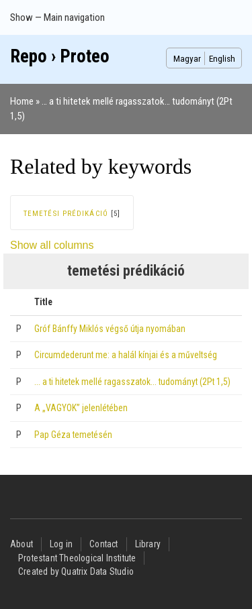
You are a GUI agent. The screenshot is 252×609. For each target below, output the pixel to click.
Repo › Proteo (60, 56)
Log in (61, 544)
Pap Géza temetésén (73, 434)
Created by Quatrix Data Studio (76, 571)
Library (148, 544)
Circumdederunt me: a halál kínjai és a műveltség (125, 354)
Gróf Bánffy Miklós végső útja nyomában (109, 328)
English (222, 58)
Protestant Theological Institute (77, 558)
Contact (103, 544)
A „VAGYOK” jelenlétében (81, 407)
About (21, 544)
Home (22, 101)
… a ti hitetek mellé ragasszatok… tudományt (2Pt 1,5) (132, 381)
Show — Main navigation (57, 17)
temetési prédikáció (66, 213)
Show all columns (52, 245)
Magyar (187, 58)
